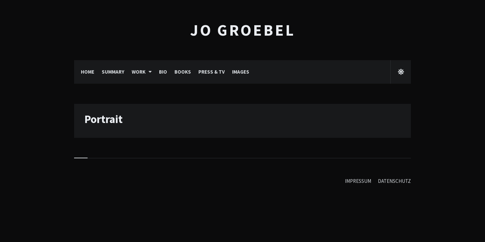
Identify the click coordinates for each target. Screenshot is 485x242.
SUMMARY (113, 72)
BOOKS (182, 72)
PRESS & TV (211, 72)
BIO (163, 72)
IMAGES (240, 72)
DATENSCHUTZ (394, 181)
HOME (87, 72)
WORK (139, 72)
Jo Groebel (242, 30)
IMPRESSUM (358, 181)
